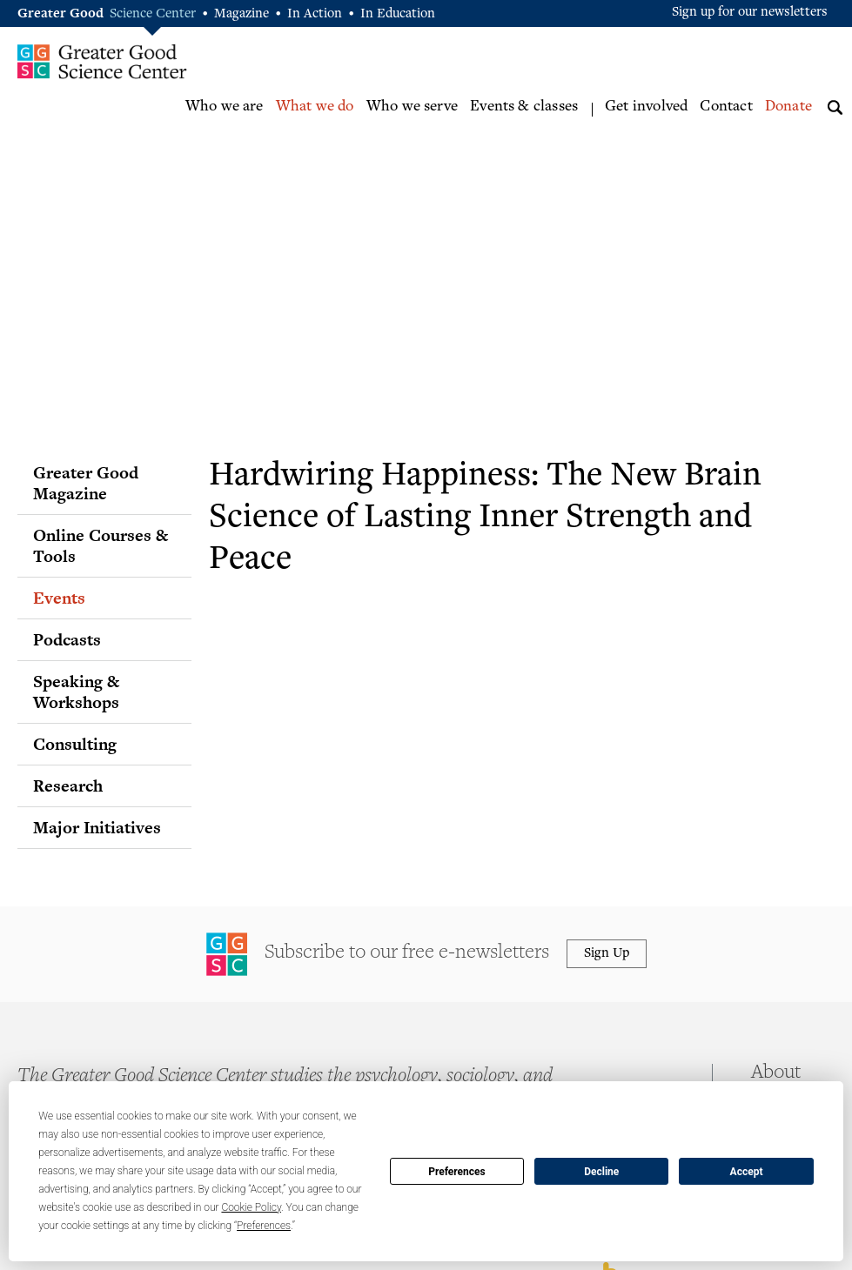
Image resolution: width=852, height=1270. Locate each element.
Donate (788, 107)
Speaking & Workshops (76, 691)
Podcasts (67, 639)
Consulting (75, 743)
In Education (397, 14)
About (776, 1073)
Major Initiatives (97, 827)
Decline (601, 1172)
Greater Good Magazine (85, 483)
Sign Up (606, 953)
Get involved (646, 107)
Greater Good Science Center (102, 61)
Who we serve (412, 107)
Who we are (224, 107)
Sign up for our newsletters (750, 12)
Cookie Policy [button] (251, 1207)
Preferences (457, 1172)
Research (68, 785)
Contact (726, 107)
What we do (315, 107)
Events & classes (524, 107)
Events (59, 597)
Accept (746, 1172)
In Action (314, 14)
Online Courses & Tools (100, 545)
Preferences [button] (264, 1226)
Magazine (241, 14)
